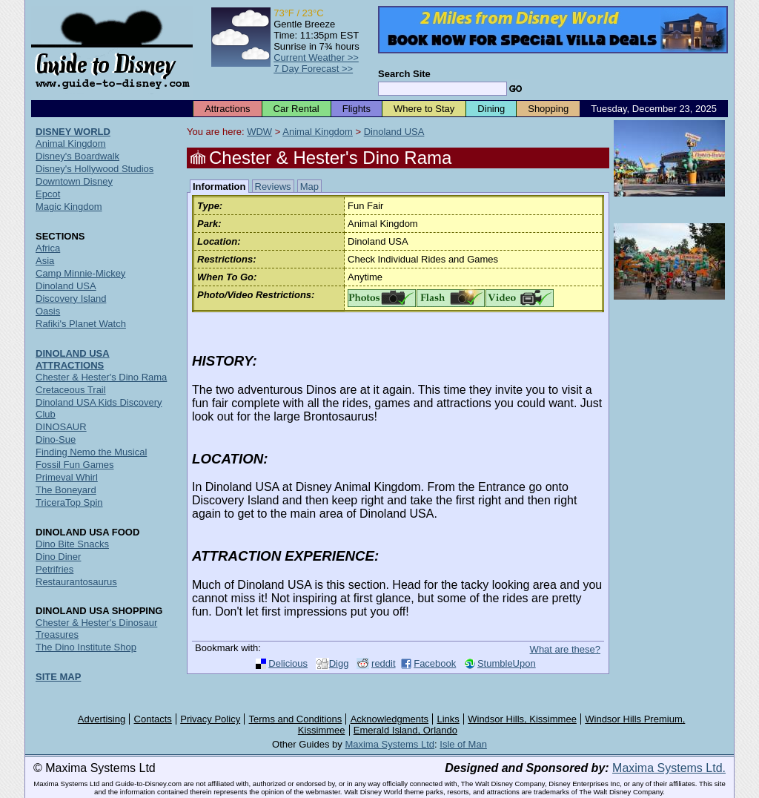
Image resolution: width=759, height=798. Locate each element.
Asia (45, 260)
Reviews (273, 186)
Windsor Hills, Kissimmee (522, 719)
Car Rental (296, 108)
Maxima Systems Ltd (389, 744)
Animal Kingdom (317, 131)
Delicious (288, 663)
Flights (356, 108)
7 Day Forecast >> (313, 68)
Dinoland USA (394, 131)
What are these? (565, 649)
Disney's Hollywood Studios (94, 168)
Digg (339, 663)
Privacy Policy (210, 719)
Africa (48, 248)
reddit (383, 663)
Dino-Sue (56, 439)
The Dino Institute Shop (86, 647)
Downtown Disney (74, 181)
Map (309, 186)
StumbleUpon (506, 663)
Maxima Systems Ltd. (669, 768)
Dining (491, 108)
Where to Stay (424, 108)
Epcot (48, 194)
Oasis (48, 311)
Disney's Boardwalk (77, 156)
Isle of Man (463, 744)
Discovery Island (71, 298)
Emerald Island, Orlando (405, 730)
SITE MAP (58, 676)
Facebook (435, 663)
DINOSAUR (61, 426)
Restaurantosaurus (76, 581)
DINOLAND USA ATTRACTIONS (73, 359)
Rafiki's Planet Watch (81, 323)
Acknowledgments (390, 719)
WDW (259, 131)
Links (448, 719)
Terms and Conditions (295, 719)
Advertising (101, 719)
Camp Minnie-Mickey (80, 273)
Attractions (227, 108)
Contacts (153, 719)
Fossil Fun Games (74, 464)
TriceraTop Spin (69, 502)
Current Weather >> (316, 57)
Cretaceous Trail (71, 389)
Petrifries (54, 569)
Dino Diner (58, 556)
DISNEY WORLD (73, 131)
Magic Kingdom (69, 206)
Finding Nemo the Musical (91, 452)
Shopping (548, 108)
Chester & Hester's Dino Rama (101, 377)
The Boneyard (66, 489)
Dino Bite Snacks (72, 544)
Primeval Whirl (67, 477)
